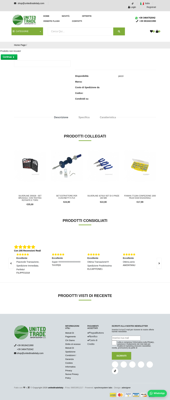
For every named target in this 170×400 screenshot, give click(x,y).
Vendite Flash (51, 21)
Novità (66, 16)
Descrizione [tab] (61, 117)
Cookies (69, 363)
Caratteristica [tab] (108, 117)
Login (132, 7)
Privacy (150, 342)
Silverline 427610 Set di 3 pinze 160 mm (103, 197)
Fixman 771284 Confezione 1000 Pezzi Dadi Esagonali (140, 197)
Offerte (87, 16)
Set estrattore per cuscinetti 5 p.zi (66, 197)
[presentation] (159, 263)
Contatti (77, 21)
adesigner (126, 387)
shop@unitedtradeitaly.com (31, 3)
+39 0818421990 (25, 345)
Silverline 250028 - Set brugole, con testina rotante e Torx (29, 198)
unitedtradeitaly (55, 387)
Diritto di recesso (73, 344)
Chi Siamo (70, 340)
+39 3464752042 (145, 17)
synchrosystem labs (103, 387)
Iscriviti (121, 355)
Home (46, 16)
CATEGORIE (21, 31)
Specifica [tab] (84, 117)
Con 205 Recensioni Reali (27, 250)
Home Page (20, 45)
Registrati (149, 7)
